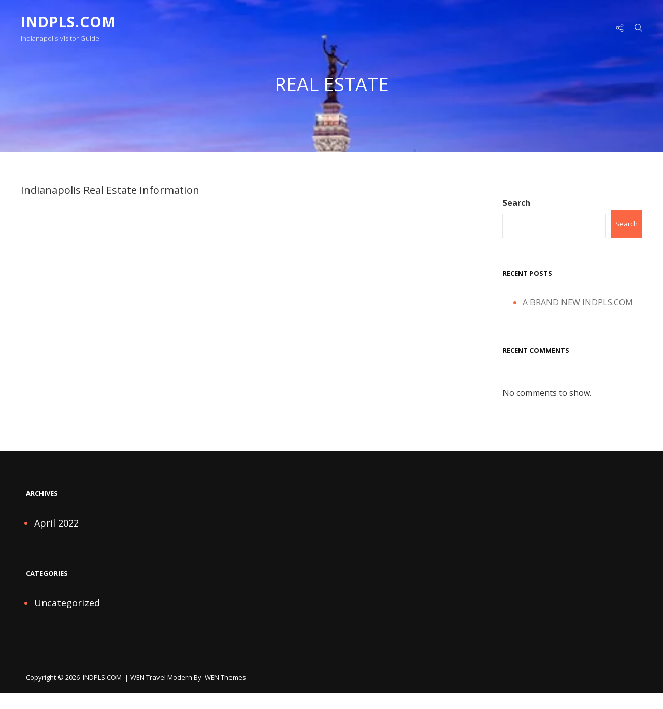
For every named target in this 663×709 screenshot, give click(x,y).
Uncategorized (67, 604)
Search (516, 204)
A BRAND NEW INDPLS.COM (578, 303)
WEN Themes (225, 678)
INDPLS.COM (70, 22)
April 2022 (56, 524)
